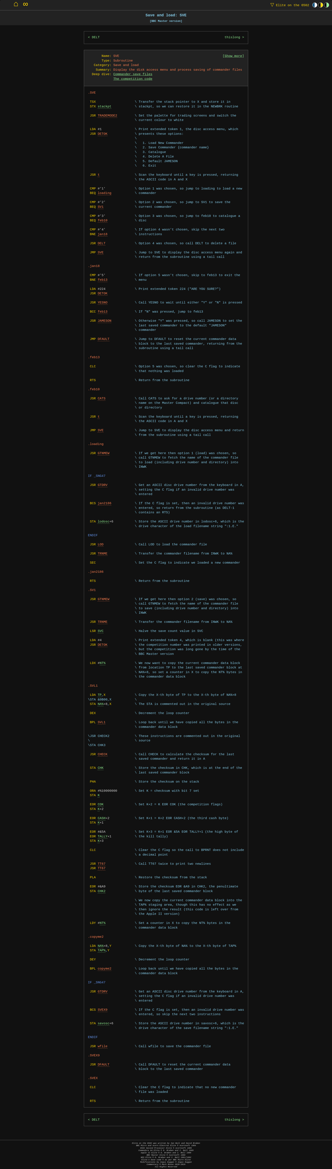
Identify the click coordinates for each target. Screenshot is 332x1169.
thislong (232, 37)
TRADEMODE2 (107, 116)
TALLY (102, 836)
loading (104, 193)
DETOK (102, 134)
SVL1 (101, 722)
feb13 (102, 280)
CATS (101, 398)
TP (99, 695)
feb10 (102, 220)
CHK (101, 768)
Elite (288, 5)
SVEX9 (102, 1010)
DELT (96, 37)
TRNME (102, 554)
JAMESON (104, 321)
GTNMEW (103, 453)
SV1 (101, 207)
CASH (101, 818)
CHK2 (101, 891)
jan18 (102, 234)
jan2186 (104, 503)
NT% (103, 663)
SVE (101, 252)
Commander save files (132, 74)
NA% (101, 704)
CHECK (102, 754)
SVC (101, 631)
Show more (233, 56)
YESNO (102, 302)
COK (101, 804)
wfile (102, 1046)
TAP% (101, 950)
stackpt (104, 106)
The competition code (132, 79)
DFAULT (103, 339)
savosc (103, 1023)
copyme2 (104, 969)
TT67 (101, 864)
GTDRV (102, 485)
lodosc (103, 521)
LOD (101, 544)
